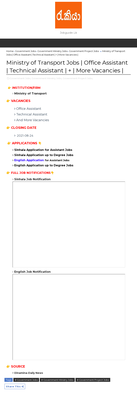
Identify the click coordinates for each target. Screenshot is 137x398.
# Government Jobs (26, 379)
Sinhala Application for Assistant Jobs (43, 150)
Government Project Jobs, (78, 78)
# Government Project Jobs (93, 379)
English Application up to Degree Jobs (43, 165)
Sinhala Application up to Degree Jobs (43, 155)
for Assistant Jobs (41, 160)
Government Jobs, (20, 78)
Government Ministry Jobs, (47, 78)
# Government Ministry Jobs (57, 379)
